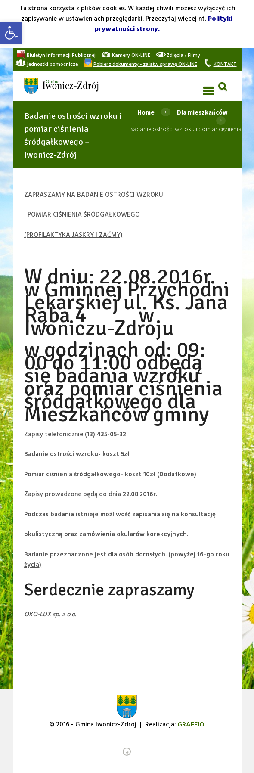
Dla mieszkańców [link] (202, 112)
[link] (11, 33)
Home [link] (146, 112)
